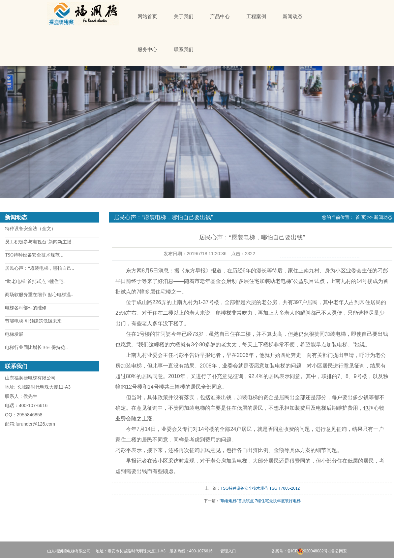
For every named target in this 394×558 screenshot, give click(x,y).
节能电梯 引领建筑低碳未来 (33, 321)
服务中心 (147, 49)
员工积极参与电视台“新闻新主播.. (39, 241)
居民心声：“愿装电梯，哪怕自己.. (39, 268)
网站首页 (147, 16)
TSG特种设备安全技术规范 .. (34, 255)
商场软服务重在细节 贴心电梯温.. (39, 294)
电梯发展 (14, 334)
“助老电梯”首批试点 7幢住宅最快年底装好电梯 (260, 501)
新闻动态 (292, 16)
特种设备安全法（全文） (30, 228)
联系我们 (184, 49)
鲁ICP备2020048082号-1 (309, 551)
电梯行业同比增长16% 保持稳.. (36, 347)
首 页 (360, 217)
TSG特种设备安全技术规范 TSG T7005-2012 (260, 488)
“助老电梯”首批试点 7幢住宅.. (35, 281)
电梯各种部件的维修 (25, 307)
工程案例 (256, 16)
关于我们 (184, 16)
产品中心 (220, 16)
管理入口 (228, 551)
